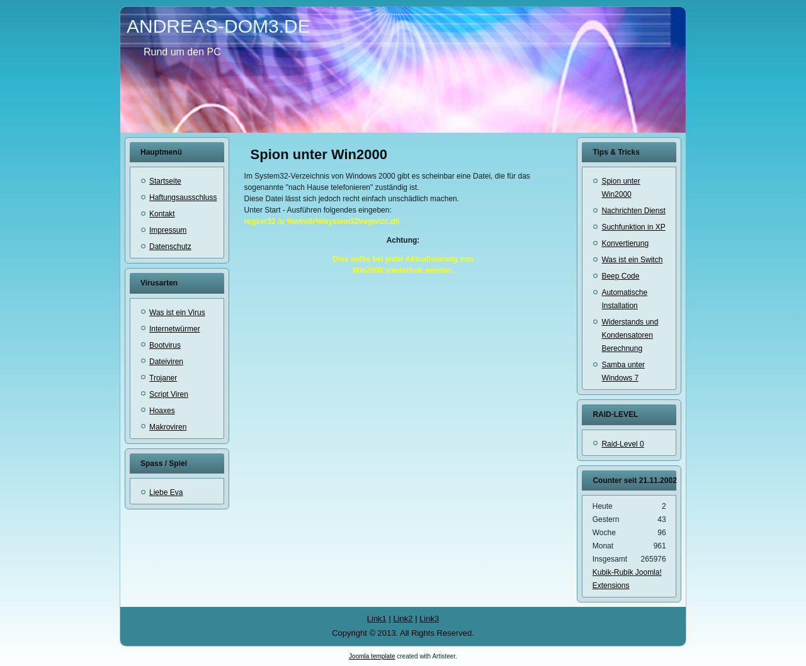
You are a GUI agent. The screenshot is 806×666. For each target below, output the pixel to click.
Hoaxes (162, 410)
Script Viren (168, 394)
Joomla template (372, 656)
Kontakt (162, 213)
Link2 (402, 618)
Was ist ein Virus (177, 312)
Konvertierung (625, 243)
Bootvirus (165, 345)
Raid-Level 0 (622, 444)
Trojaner (163, 378)
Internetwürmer (174, 329)
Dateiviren (166, 361)
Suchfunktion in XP (633, 227)
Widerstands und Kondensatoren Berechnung (629, 335)
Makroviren (167, 427)
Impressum (167, 230)
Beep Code (620, 276)
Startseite (165, 181)
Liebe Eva (166, 492)
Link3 (429, 618)
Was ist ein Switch (631, 259)
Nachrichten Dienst (633, 210)
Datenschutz (170, 246)
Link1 (377, 618)
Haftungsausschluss (183, 197)
